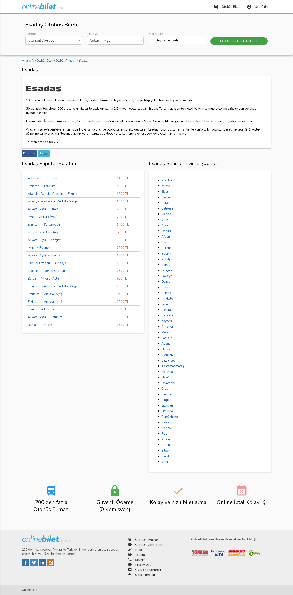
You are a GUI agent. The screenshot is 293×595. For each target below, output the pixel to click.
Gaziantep (168, 360)
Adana (165, 343)
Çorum (165, 304)
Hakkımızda (143, 565)
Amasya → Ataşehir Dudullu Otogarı (53, 201)
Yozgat (166, 197)
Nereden (32, 34)
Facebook (29, 154)
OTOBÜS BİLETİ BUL (239, 41)
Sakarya (166, 276)
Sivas (165, 192)
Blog (138, 550)
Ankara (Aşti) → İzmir (43, 209)
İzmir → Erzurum (39, 248)
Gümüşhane (169, 417)
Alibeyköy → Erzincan (43, 178)
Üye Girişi (257, 6)
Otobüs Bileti (227, 6)
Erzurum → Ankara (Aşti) (45, 294)
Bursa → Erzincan (40, 325)
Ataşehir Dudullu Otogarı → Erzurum (53, 194)
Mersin (166, 332)
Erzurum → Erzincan (41, 309)
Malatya (167, 372)
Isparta (166, 253)
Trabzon (167, 428)
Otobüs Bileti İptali (148, 545)
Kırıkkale (167, 298)
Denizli (166, 231)
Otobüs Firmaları (147, 540)
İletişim (140, 560)
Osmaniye (168, 355)
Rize (164, 434)
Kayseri (166, 321)
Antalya (166, 259)
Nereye (93, 34)
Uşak (164, 242)
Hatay (165, 349)
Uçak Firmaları (145, 575)
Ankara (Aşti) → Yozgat (44, 240)
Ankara (166, 293)
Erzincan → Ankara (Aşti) (45, 302)
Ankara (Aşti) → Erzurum (45, 317)
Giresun (166, 394)
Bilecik (165, 450)
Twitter (44, 154)
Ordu (164, 389)
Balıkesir (167, 208)
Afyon (165, 237)
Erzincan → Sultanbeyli (44, 224)
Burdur (166, 248)
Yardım (140, 555)
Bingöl (165, 400)
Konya (165, 265)
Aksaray (167, 310)
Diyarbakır (168, 383)
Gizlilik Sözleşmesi (148, 570)
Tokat (165, 456)
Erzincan (167, 405)
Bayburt (167, 422)
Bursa (165, 203)
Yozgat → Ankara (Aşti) (44, 232)
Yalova (166, 186)
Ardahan (167, 445)
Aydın (165, 225)
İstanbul (167, 180)
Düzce (165, 282)
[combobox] (53, 40)
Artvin (165, 439)
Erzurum (167, 411)
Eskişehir (167, 270)
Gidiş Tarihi (156, 34)
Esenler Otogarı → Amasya (47, 263)
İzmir (164, 220)
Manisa (166, 214)
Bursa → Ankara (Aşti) (43, 278)
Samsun (166, 338)
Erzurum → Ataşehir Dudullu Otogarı (53, 286)
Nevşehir (167, 315)
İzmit (164, 462)
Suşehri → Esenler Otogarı (46, 271)
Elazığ (165, 377)
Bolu (164, 287)
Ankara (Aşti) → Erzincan (45, 255)
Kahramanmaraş (172, 366)
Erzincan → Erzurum (41, 186)
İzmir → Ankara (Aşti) (43, 217)
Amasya (167, 327)
